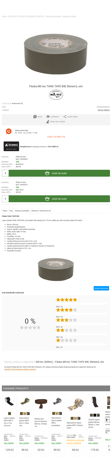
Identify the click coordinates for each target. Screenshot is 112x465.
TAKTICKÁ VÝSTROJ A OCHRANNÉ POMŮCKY (26, 16)
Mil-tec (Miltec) (104, 110)
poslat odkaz (70, 116)
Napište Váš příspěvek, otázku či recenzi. (20, 369)
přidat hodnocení (101, 288)
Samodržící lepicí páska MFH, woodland (56, 422)
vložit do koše (55, 173)
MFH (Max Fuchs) (6, 438)
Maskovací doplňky (53, 16)
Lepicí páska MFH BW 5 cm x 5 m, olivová (9, 422)
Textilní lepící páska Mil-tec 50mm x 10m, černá (94, 423)
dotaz (37, 116)
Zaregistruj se (25, 146)
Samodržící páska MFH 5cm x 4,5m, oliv (24, 422)
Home (4, 16)
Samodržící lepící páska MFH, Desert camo (75, 425)
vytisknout (52, 116)
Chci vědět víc (53, 146)
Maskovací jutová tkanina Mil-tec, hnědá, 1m (40, 422)
